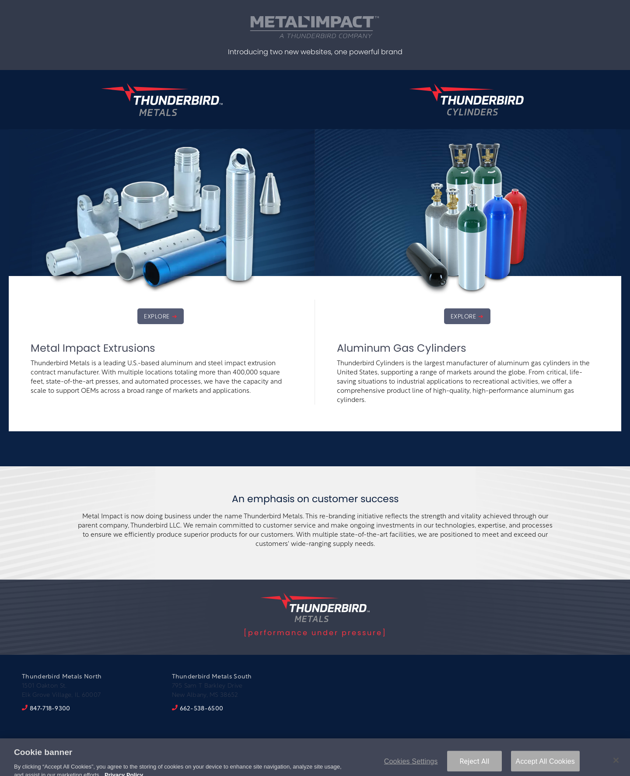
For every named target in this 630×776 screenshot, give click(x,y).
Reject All (475, 764)
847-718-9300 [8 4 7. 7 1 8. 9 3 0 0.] (50, 709)
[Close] (616, 763)
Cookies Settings (411, 764)
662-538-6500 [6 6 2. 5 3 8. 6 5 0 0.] (202, 709)
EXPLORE (157, 316)
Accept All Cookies (545, 764)
